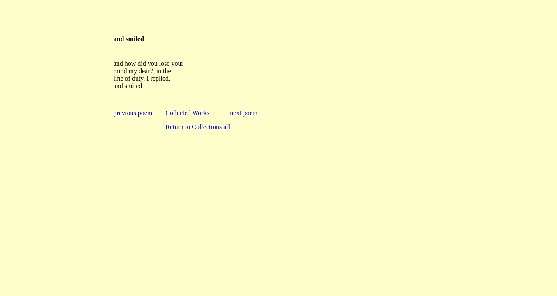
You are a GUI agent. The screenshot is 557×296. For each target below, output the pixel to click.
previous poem (133, 112)
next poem (244, 112)
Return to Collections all (197, 126)
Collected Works (187, 112)
